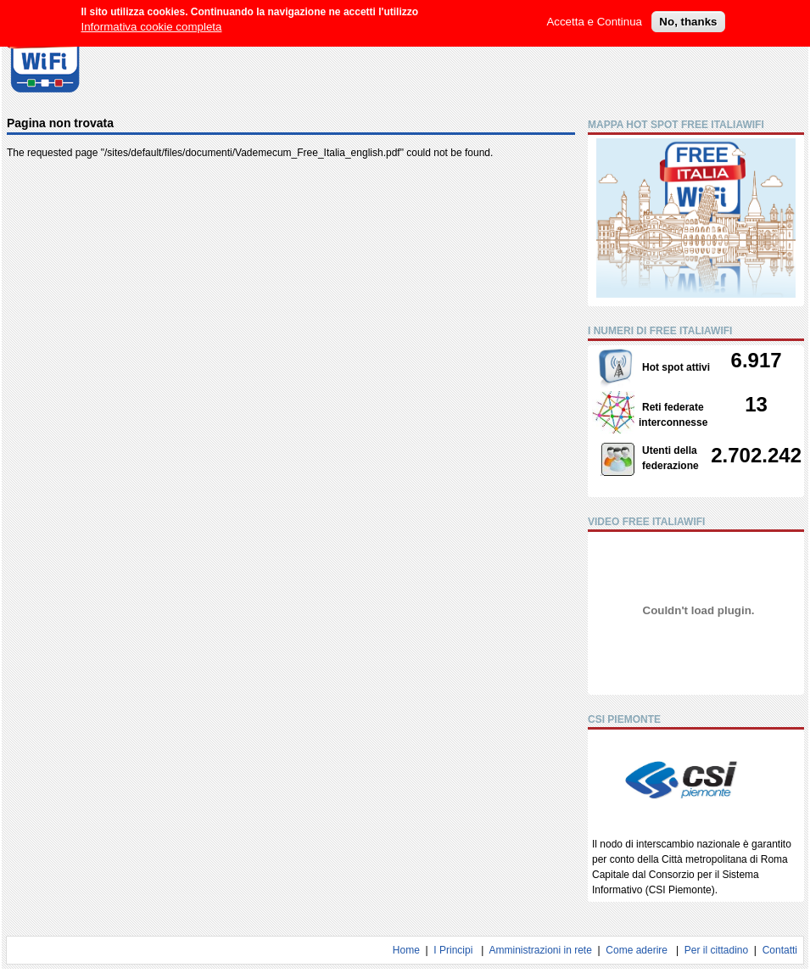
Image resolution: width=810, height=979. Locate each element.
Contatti (780, 950)
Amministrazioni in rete (540, 950)
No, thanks (688, 16)
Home (406, 950)
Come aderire (637, 950)
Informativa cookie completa (151, 21)
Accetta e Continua (594, 16)
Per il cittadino (716, 950)
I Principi (452, 950)
